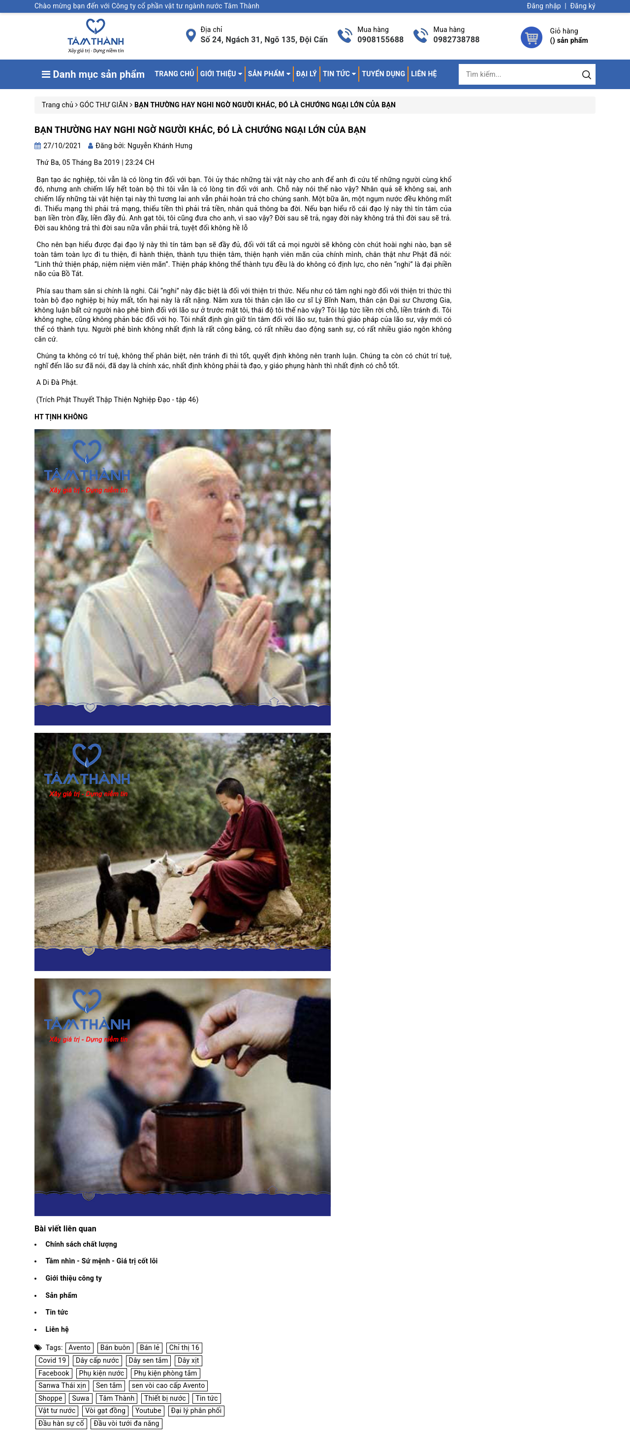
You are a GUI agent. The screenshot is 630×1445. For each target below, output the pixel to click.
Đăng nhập (544, 6)
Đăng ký (583, 6)
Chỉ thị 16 (184, 1347)
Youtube (148, 1410)
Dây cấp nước (97, 1360)
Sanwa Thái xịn (62, 1385)
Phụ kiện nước (102, 1373)
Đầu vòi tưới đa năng (126, 1423)
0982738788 (456, 39)
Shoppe (50, 1398)
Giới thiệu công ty (73, 1278)
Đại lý (306, 74)
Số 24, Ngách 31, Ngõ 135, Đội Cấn (264, 39)
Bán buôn (115, 1347)
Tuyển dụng (383, 74)
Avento (79, 1347)
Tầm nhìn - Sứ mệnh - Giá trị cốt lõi (101, 1261)
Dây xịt (188, 1360)
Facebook (53, 1373)
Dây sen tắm (148, 1360)
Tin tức (339, 74)
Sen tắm (109, 1385)
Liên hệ (424, 74)
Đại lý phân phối (196, 1410)
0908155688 (380, 39)
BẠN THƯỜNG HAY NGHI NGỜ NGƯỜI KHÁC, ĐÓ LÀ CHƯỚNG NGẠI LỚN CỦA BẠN (200, 130)
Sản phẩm (269, 74)
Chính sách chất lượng (81, 1244)
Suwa (80, 1398)
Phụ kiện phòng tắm (165, 1373)
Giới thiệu (221, 74)
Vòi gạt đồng (105, 1410)
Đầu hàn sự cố (61, 1423)
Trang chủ (174, 74)
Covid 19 (52, 1360)
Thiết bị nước (165, 1398)
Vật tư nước (56, 1410)
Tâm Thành (116, 1398)
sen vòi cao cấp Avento (168, 1385)
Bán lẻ (149, 1347)
